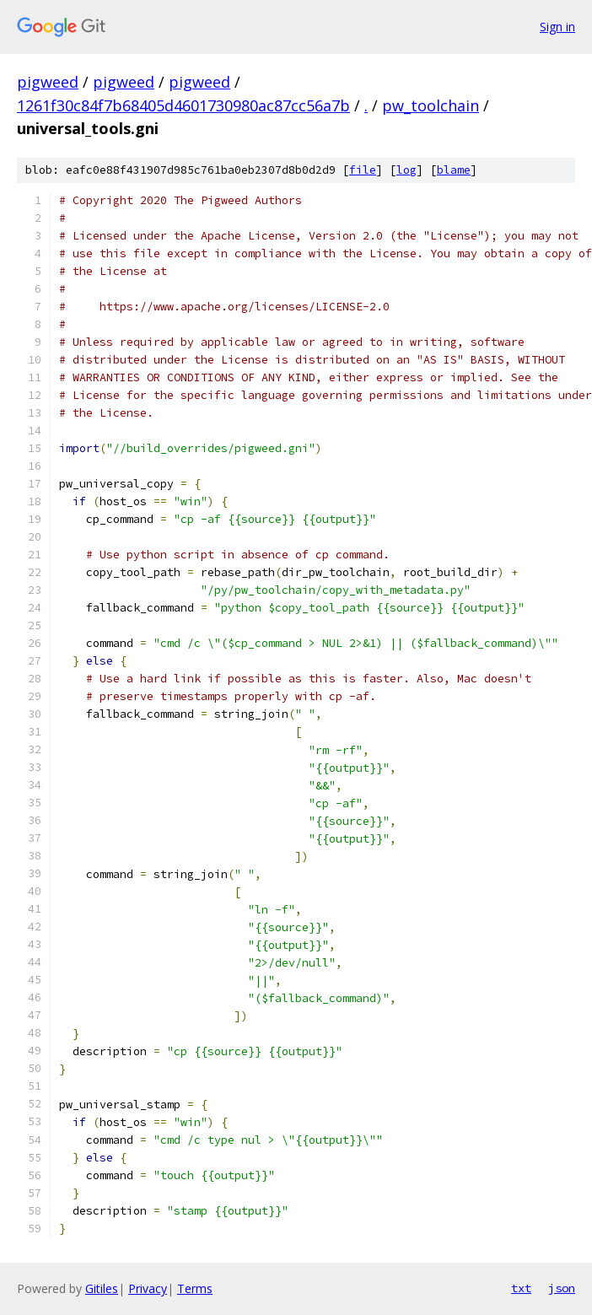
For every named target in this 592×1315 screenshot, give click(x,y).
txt (521, 1288)
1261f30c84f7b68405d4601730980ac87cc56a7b (183, 105)
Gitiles (101, 1288)
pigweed (47, 82)
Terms (195, 1288)
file (362, 170)
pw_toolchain (430, 105)
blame (454, 170)
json (561, 1288)
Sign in (557, 27)
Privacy (147, 1288)
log (406, 170)
